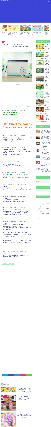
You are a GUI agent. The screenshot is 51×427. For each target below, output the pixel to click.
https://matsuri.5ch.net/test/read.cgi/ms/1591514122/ (21, 106)
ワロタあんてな (39, 211)
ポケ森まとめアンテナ (40, 206)
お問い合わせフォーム (40, 2)
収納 (13, 263)
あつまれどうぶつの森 (6, 263)
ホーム (21, 2)
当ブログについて (29, 2)
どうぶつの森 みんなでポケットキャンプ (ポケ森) (5, 1)
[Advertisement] (25, 13)
